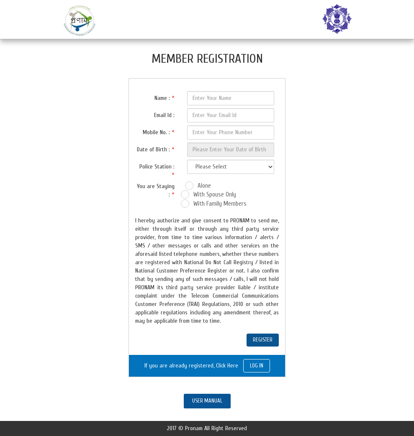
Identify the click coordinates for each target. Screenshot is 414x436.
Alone (204, 185)
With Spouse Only (214, 194)
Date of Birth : (156, 149)
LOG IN (256, 365)
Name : (164, 98)
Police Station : (157, 170)
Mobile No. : (159, 132)
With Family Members (220, 203)
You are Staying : (156, 190)
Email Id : (164, 115)
